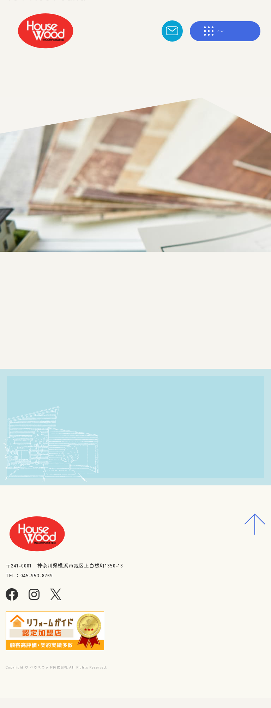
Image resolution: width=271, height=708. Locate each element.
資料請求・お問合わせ (197, 437)
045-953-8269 (83, 488)
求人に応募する (197, 464)
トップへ (116, 346)
